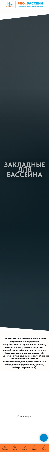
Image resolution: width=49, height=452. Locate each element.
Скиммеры (24, 416)
